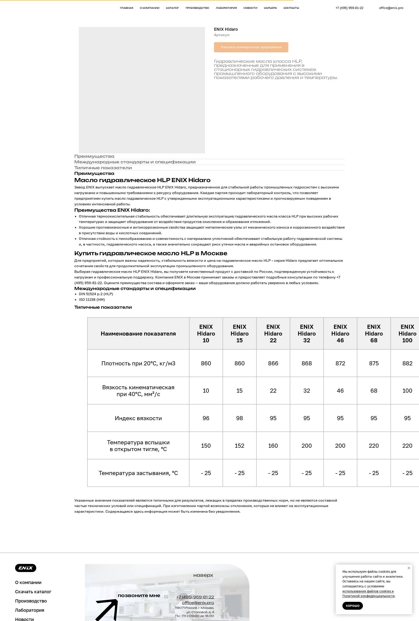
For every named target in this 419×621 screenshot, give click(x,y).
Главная (126, 8)
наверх (203, 575)
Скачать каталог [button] (33, 591)
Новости (250, 8)
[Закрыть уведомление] (409, 568)
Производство (197, 8)
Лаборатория (226, 8)
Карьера (270, 8)
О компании (149, 8)
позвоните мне (139, 595)
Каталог (172, 8)
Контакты (291, 8)
